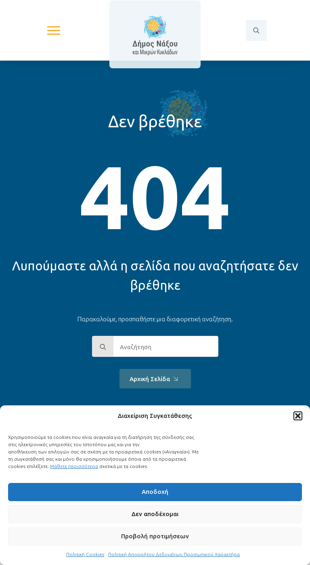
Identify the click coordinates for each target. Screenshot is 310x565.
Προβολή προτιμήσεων (155, 536)
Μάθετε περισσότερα (74, 466)
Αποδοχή (155, 491)
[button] (298, 416)
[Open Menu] (53, 30)
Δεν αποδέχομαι (155, 513)
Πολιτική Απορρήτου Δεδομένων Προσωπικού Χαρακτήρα (174, 554)
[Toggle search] (256, 30)
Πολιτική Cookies (85, 554)
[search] (102, 346)
